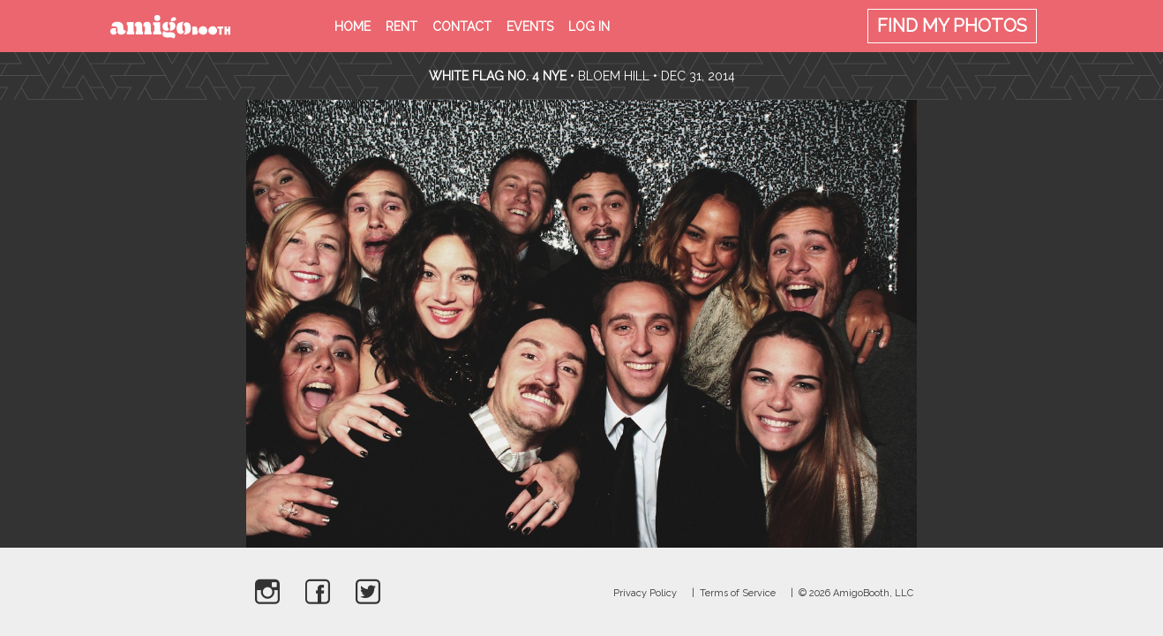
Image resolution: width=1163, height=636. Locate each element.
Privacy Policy (645, 593)
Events (529, 26)
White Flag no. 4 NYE (497, 76)
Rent (401, 26)
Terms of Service (738, 593)
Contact (461, 26)
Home (352, 26)
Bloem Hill (613, 76)
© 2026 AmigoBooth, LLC (856, 593)
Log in (589, 26)
